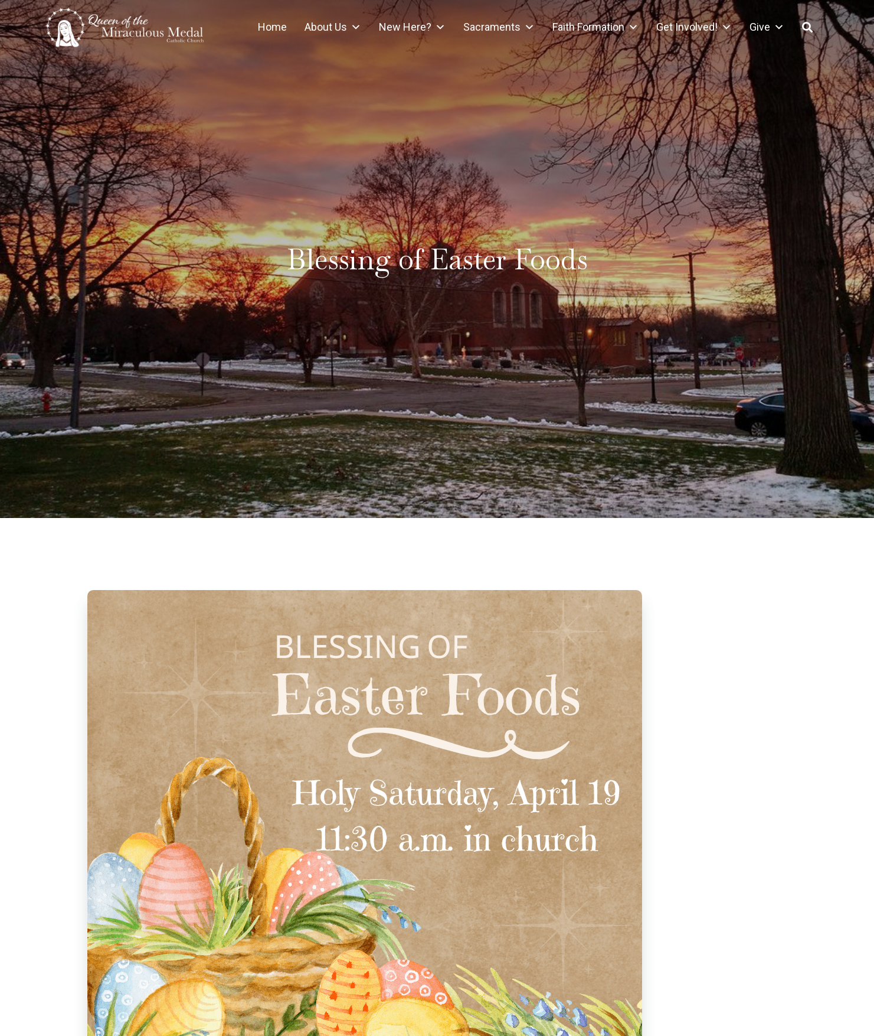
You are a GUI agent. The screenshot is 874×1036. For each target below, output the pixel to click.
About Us (333, 27)
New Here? (412, 27)
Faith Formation (595, 27)
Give (766, 27)
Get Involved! (694, 27)
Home (272, 27)
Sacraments (499, 27)
